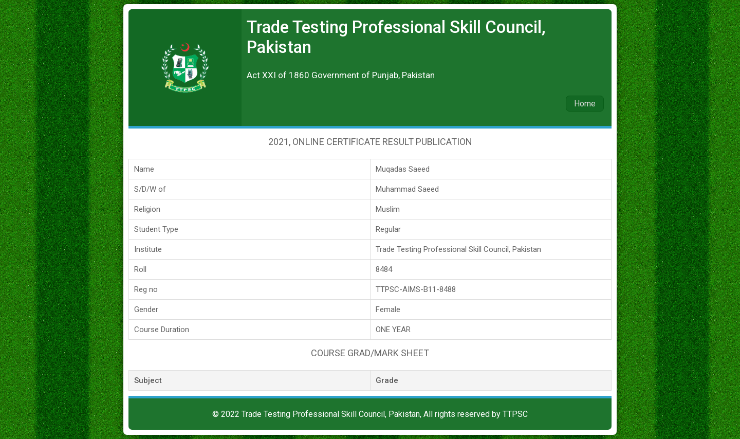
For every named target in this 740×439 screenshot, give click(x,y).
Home (585, 103)
